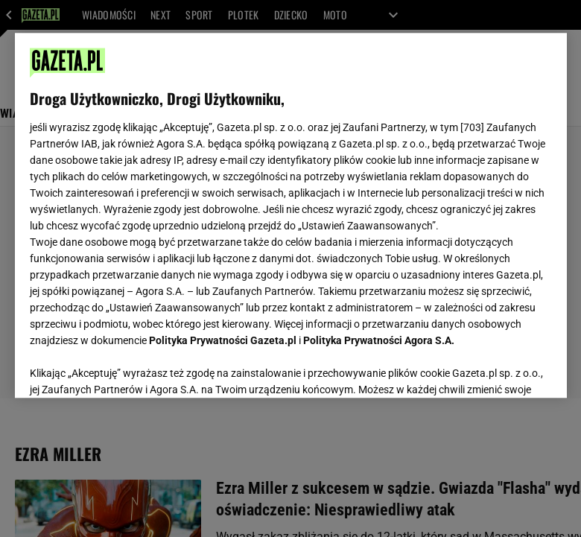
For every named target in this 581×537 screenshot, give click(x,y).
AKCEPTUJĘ (501, 369)
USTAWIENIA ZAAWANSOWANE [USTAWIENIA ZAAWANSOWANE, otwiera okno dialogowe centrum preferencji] (127, 368)
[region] (291, 215)
